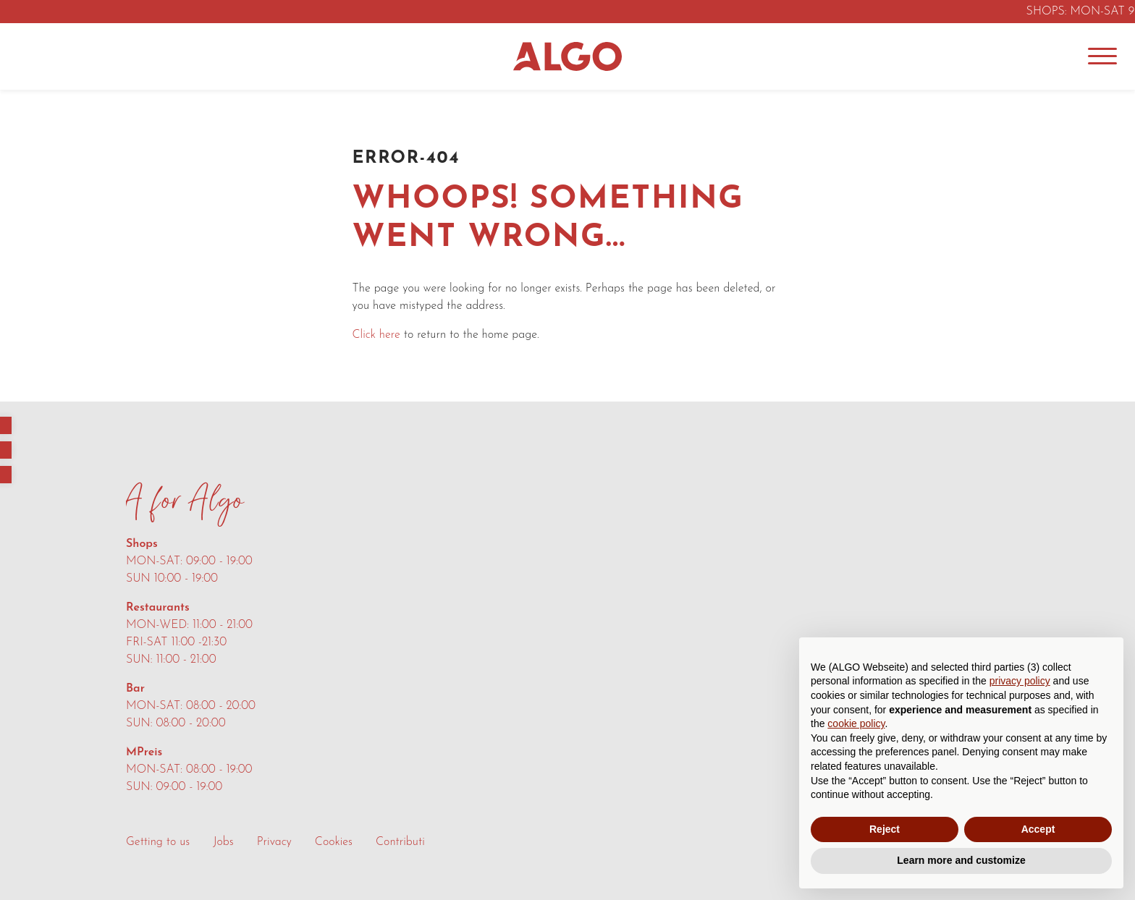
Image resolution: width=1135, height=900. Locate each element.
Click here (376, 335)
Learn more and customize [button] (961, 860)
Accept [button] (1038, 829)
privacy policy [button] (1020, 681)
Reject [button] (884, 829)
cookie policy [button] (856, 723)
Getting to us (158, 842)
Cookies (334, 842)
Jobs (223, 842)
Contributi (400, 842)
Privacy (274, 842)
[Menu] (1102, 56)
